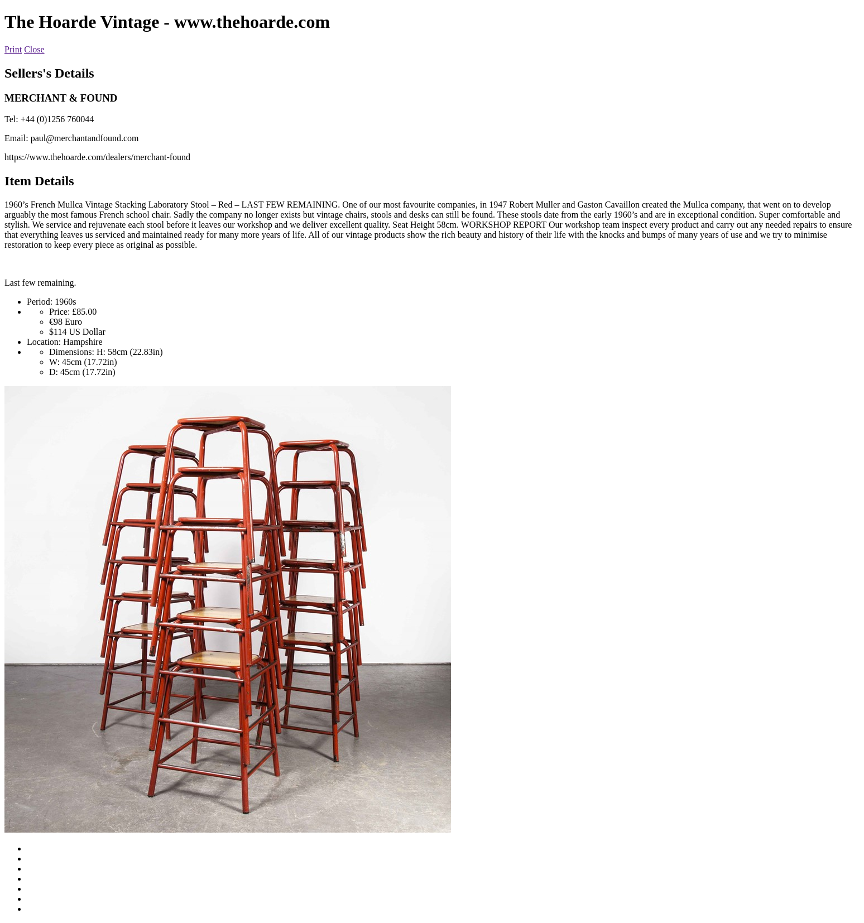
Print (13, 49)
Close (34, 49)
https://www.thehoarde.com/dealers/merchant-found (97, 157)
